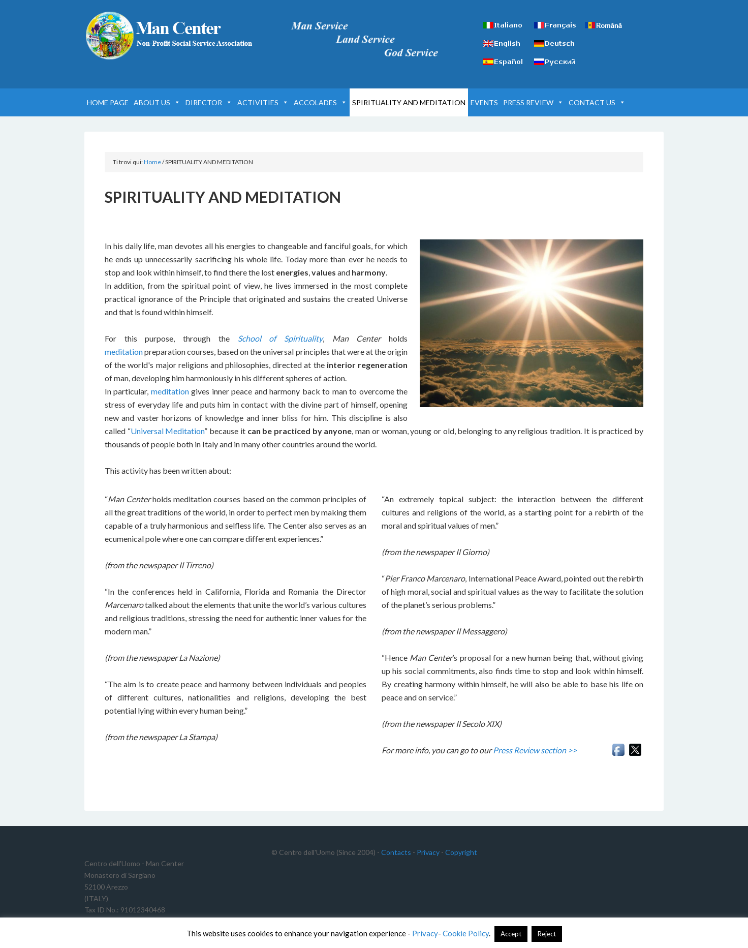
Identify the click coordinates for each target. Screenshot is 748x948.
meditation (124, 351)
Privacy (428, 852)
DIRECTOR (208, 102)
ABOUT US (157, 102)
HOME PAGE (108, 102)
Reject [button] (547, 934)
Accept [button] (511, 934)
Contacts (396, 852)
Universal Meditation (168, 431)
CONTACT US (597, 102)
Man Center (170, 35)
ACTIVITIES (263, 102)
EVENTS (484, 102)
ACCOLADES (320, 102)
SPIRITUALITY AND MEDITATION (408, 102)
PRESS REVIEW (533, 102)
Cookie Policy (466, 933)
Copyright (461, 852)
